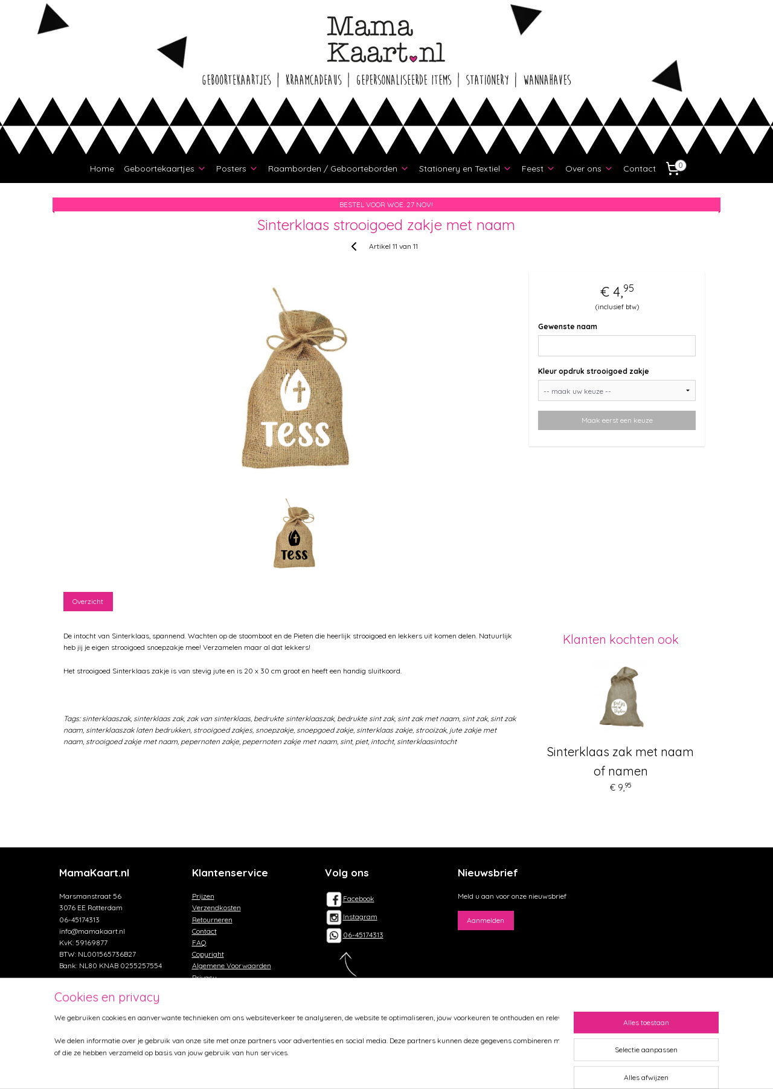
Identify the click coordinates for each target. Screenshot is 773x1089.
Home (102, 168)
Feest (539, 168)
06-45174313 (363, 934)
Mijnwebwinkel (511, 1066)
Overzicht (88, 601)
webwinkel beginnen (411, 1066)
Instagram (351, 916)
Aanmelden (485, 920)
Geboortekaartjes (165, 168)
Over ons (589, 168)
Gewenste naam (568, 326)
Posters (237, 168)
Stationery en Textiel (465, 168)
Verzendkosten (216, 907)
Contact (639, 168)
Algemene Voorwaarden (231, 965)
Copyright (208, 954)
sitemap (346, 1066)
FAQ (199, 942)
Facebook (349, 898)
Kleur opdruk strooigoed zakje (594, 371)
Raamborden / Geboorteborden (338, 168)
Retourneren (212, 919)
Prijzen (203, 896)
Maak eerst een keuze (617, 420)
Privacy (204, 977)
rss (368, 1066)
